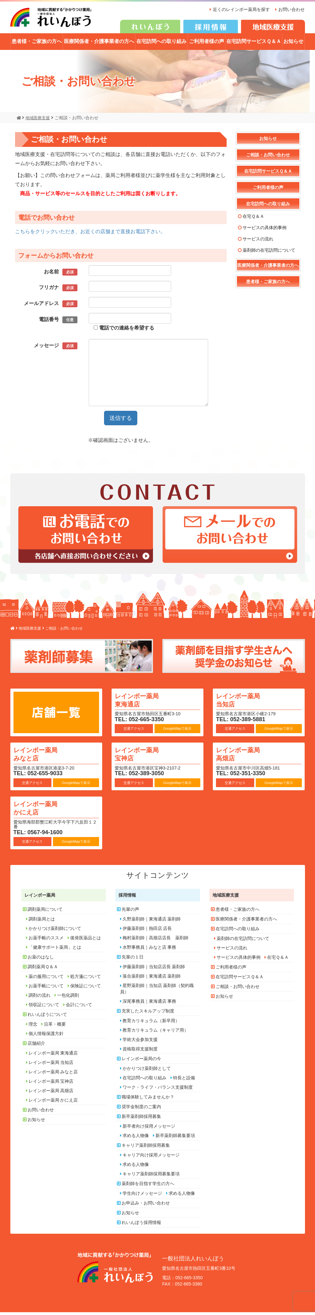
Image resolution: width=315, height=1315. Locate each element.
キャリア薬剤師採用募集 (146, 1148)
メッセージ (55, 348)
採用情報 (127, 898)
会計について (79, 1007)
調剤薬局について (45, 912)
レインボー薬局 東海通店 (142, 702)
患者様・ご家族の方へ (37, 44)
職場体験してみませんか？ (148, 1100)
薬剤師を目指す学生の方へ (148, 1186)
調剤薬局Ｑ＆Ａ (43, 969)
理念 (33, 1027)
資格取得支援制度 (140, 1052)
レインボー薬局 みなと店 (40, 756)
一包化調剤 (68, 998)
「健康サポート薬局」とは (55, 950)
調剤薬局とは (42, 922)
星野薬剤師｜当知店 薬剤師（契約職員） (157, 991)
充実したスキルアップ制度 (148, 1014)
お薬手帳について (46, 988)
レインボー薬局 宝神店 (142, 756)
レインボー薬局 (39, 898)
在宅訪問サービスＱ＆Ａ (253, 44)
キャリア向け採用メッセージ (151, 1158)
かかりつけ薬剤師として (147, 1071)
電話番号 (58, 322)
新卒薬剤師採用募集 (141, 1119)
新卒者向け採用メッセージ (149, 1129)
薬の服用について (46, 979)
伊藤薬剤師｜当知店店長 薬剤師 (154, 969)
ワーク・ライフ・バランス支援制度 (158, 1090)
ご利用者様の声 (206, 44)
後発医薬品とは (85, 940)
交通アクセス (133, 731)
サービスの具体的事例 (264, 230)
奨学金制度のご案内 (141, 1109)
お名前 (60, 274)
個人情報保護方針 (46, 1036)
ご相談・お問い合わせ (268, 157)
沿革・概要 (55, 1027)
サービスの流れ (258, 241)
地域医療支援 (226, 898)
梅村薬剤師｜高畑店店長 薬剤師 (155, 940)
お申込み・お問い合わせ (146, 1206)
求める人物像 (136, 1138)
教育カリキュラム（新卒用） (151, 1023)
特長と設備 (184, 1080)
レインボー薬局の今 (141, 1061)
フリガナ (58, 290)
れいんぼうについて (47, 1017)
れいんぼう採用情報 (141, 1225)
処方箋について (85, 979)
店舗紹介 (36, 1046)
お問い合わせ (291, 9)
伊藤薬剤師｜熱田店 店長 (147, 931)
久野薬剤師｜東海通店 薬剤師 (152, 922)
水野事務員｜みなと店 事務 (149, 950)
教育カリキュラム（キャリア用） (155, 1033)
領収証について (44, 1007)
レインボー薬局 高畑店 (243, 756)
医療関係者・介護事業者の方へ (99, 44)
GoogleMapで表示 (177, 731)
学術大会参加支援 (140, 1042)
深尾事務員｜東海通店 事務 (149, 1004)
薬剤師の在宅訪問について (269, 253)
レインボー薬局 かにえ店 (40, 810)
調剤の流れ (39, 998)
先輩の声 (130, 912)
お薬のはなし (41, 960)
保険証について (85, 988)
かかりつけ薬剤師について (55, 931)
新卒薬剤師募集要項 (175, 1138)
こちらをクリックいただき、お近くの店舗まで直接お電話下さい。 (90, 234)
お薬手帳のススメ (46, 940)
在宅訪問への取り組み (161, 44)
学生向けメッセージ (142, 1196)
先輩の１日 (133, 960)
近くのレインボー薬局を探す (239, 9)
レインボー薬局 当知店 (243, 702)
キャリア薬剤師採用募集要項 (151, 1176)
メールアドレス (50, 306)
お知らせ (293, 44)
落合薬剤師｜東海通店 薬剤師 (152, 979)
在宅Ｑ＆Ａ (253, 219)
